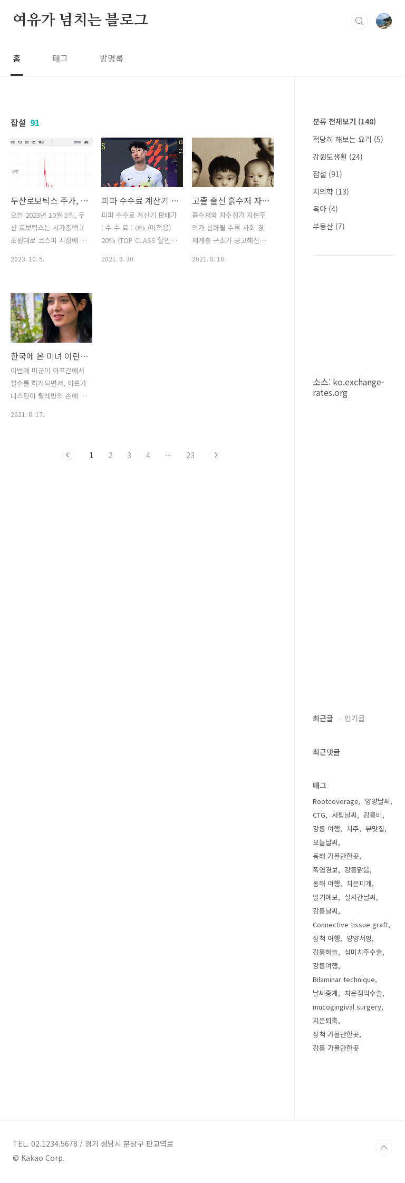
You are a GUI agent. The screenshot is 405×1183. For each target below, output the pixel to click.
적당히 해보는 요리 (348, 139)
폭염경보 (325, 870)
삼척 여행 (326, 938)
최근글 (323, 718)
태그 (60, 58)
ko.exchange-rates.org (348, 387)
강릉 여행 (326, 828)
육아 (325, 208)
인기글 (354, 718)
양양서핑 (359, 938)
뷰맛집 (374, 828)
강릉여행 (325, 966)
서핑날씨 (344, 815)
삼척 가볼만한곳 (336, 1034)
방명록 (111, 58)
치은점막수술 (363, 993)
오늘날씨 (325, 842)
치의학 (331, 191)
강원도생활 (338, 156)
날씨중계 (325, 993)
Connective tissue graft (350, 924)
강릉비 (372, 815)
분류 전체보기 (344, 121)
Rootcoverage (336, 801)
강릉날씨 (325, 911)
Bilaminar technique (344, 979)
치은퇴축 (325, 1020)
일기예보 (325, 897)
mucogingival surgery (347, 1007)
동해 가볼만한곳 (336, 856)
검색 (360, 21)
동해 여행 (326, 883)
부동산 (329, 226)
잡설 (327, 174)
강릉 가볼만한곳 (336, 1048)
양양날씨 (377, 801)
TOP (383, 1147)
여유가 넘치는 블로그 (80, 20)
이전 (68, 455)
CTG (319, 815)
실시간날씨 (360, 897)
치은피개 (359, 883)
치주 (352, 828)
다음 (215, 455)
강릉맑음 (357, 870)
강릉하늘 (325, 952)
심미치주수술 (363, 952)
